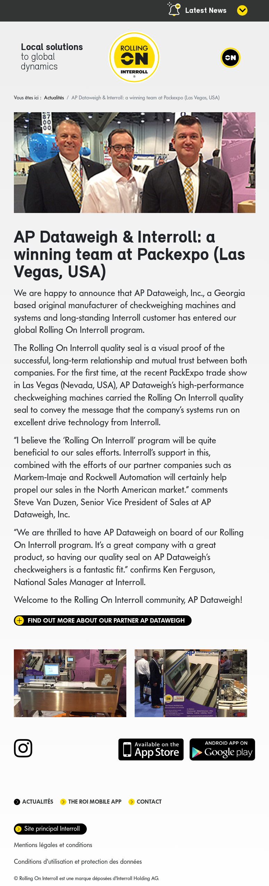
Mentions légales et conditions (53, 844)
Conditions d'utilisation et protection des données (78, 861)
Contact (149, 801)
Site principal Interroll (52, 828)
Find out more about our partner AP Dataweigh (106, 620)
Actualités (37, 801)
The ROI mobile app (94, 801)
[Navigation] (230, 57)
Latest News (206, 11)
